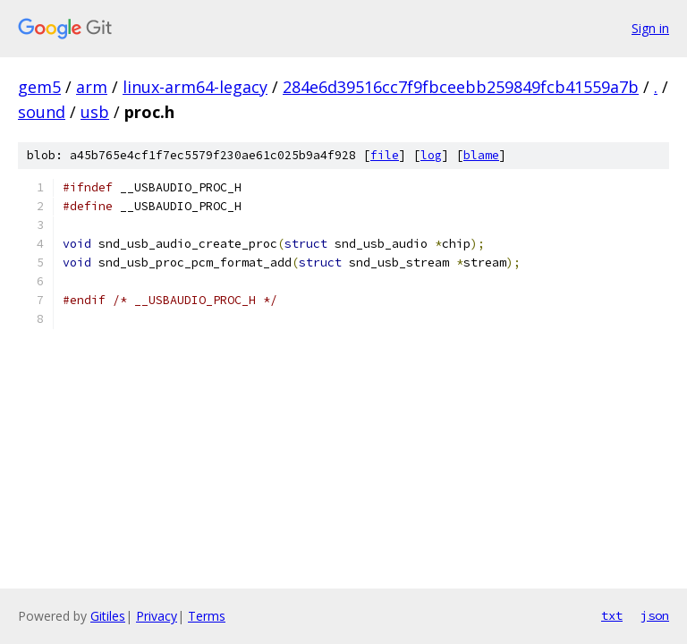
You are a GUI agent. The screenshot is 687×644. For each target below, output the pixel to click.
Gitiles (107, 615)
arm (91, 86)
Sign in (650, 28)
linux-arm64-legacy (195, 86)
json (654, 615)
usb (95, 112)
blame (481, 155)
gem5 (39, 86)
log (431, 155)
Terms (206, 615)
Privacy (156, 615)
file (384, 155)
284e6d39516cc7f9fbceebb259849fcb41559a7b (461, 86)
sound (41, 112)
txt (612, 615)
